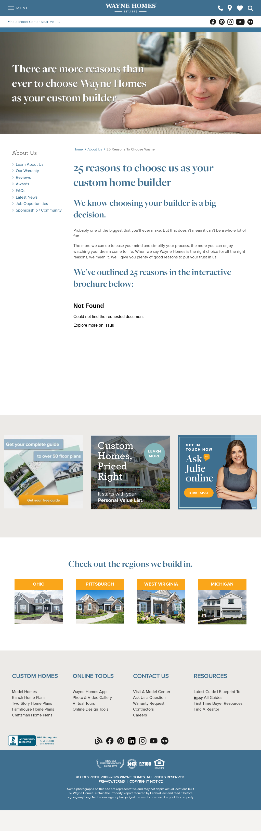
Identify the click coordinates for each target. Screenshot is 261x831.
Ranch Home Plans (28, 698)
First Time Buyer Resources (218, 704)
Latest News (26, 198)
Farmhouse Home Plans (33, 710)
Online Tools (93, 676)
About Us (94, 149)
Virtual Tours (84, 704)
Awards (22, 184)
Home (78, 149)
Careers (140, 715)
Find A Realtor (206, 710)
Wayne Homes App (90, 692)
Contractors (143, 710)
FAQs (20, 191)
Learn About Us (29, 165)
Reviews (23, 178)
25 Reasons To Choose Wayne (131, 149)
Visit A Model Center (151, 692)
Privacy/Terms (112, 781)
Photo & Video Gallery (92, 698)
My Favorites (239, 10)
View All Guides (208, 698)
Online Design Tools (90, 710)
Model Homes (24, 692)
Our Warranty (27, 171)
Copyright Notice (146, 781)
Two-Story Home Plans (32, 704)
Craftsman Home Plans (32, 715)
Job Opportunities (32, 204)
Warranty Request (148, 704)
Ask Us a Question (149, 698)
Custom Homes (35, 676)
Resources (210, 676)
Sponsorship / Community (39, 211)
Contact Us (150, 676)
